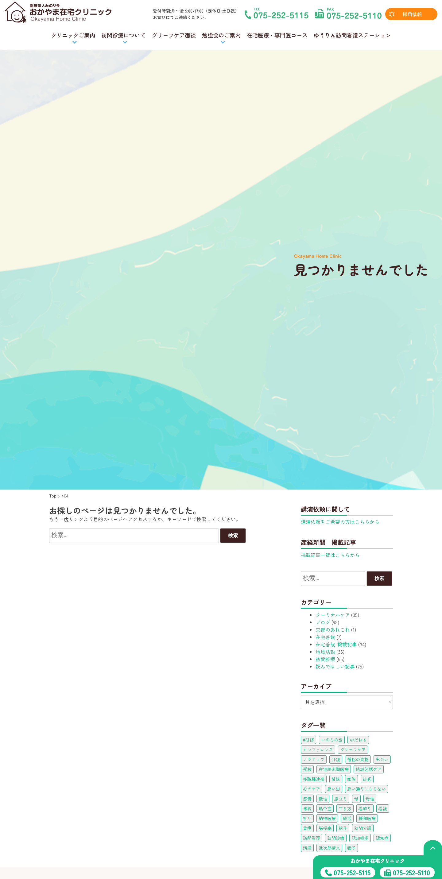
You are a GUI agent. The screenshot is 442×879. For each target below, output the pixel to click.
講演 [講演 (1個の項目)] (307, 848)
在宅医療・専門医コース (277, 35)
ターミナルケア (333, 614)
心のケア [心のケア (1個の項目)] (311, 789)
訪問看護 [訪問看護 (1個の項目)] (311, 838)
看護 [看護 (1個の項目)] (382, 808)
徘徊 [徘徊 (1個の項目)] (367, 779)
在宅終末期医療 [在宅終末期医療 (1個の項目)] (334, 769)
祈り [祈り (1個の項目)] (307, 818)
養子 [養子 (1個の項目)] (351, 848)
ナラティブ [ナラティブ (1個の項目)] (313, 759)
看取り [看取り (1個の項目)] (365, 808)
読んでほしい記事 (335, 666)
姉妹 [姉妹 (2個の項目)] (336, 779)
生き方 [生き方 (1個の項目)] (345, 808)
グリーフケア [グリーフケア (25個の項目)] (353, 749)
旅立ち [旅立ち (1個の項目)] (340, 799)
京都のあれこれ (333, 629)
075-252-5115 (352, 872)
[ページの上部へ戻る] (433, 847)
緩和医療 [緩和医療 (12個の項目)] (367, 818)
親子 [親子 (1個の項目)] (343, 828)
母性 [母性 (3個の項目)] (370, 799)
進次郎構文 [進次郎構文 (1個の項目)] (329, 848)
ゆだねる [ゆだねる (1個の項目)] (358, 740)
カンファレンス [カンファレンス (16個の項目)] (318, 749)
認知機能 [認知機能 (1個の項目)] (360, 838)
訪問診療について (123, 35)
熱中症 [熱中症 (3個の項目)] (325, 808)
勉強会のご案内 (221, 35)
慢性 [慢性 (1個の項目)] (323, 799)
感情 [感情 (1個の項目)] (307, 799)
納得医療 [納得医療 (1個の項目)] (327, 818)
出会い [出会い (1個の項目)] (382, 759)
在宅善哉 (325, 637)
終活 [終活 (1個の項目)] (347, 818)
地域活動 (325, 651)
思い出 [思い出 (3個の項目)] (333, 789)
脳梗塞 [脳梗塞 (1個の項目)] (325, 828)
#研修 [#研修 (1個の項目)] (308, 740)
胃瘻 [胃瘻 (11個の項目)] (307, 828)
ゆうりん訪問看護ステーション (352, 35)
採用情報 (412, 14)
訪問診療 (325, 659)
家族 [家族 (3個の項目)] (351, 779)
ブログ (323, 622)
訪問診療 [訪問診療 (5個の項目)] (335, 838)
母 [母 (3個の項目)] (356, 799)
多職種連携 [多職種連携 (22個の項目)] (313, 779)
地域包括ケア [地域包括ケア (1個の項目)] (369, 769)
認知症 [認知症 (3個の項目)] (382, 838)
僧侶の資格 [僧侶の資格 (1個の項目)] (358, 759)
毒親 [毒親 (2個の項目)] (307, 808)
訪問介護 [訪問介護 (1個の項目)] (362, 828)
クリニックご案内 (73, 35)
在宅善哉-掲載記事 (336, 644)
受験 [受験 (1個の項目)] (307, 769)
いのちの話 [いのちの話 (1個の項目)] (332, 740)
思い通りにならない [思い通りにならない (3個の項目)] (366, 789)
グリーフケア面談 (174, 35)
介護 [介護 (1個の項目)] (336, 759)
